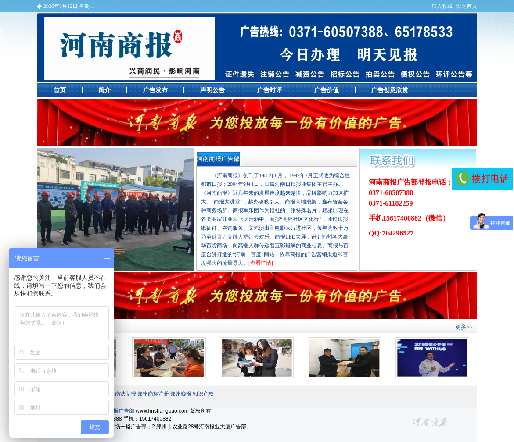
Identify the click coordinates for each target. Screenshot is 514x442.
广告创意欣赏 (389, 90)
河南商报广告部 (257, 47)
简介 (104, 90)
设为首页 (466, 6)
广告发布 (155, 90)
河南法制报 (123, 394)
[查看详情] (260, 263)
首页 (60, 90)
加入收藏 (442, 6)
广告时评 (269, 90)
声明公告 (212, 90)
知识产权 (203, 394)
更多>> (464, 327)
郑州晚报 (180, 394)
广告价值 (326, 90)
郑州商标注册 (153, 394)
